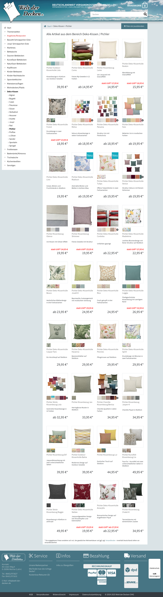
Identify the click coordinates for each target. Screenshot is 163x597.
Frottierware (10, 149)
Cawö (11, 102)
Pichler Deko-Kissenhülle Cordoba (107, 235)
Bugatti (11, 98)
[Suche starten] (145, 14)
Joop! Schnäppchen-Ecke (16, 43)
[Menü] (158, 560)
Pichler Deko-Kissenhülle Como (82, 69)
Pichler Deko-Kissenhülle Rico (107, 291)
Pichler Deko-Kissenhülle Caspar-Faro (57, 350)
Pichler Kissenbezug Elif (56, 454)
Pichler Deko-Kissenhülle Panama (107, 125)
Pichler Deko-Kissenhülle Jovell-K (82, 291)
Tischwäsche (11, 157)
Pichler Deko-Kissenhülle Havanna (82, 350)
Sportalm (12, 142)
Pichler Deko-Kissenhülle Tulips (107, 182)
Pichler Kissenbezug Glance (55, 235)
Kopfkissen (10, 67)
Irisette (11, 118)
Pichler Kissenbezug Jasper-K (130, 403)
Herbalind (13, 112)
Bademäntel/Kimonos (15, 153)
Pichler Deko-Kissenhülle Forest (57, 125)
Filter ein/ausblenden (134, 26)
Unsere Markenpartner (38, 565)
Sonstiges (9, 165)
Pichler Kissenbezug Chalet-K (130, 510)
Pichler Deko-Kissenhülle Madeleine (133, 235)
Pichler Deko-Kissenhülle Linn (57, 178)
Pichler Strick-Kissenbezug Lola (53, 403)
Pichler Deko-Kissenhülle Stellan (82, 510)
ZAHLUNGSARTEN (76, 7)
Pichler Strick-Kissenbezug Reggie (54, 510)
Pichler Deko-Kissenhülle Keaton (133, 64)
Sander (11, 139)
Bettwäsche (10, 51)
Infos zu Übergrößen (64, 565)
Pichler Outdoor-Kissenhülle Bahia (79, 456)
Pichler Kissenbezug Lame (105, 69)
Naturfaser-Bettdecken (15, 63)
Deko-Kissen (11, 91)
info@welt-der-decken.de (11, 581)
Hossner (12, 115)
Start (47, 26)
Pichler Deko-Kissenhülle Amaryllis (107, 506)
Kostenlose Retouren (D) (39, 574)
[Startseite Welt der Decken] (13, 557)
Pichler (11, 128)
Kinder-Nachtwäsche (14, 75)
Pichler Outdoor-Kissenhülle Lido (53, 69)
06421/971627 (11, 573)
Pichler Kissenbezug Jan (82, 402)
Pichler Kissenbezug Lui (107, 454)
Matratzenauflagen (13, 83)
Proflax (11, 132)
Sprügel (12, 145)
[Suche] (119, 14)
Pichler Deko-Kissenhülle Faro (133, 125)
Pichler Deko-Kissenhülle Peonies (107, 350)
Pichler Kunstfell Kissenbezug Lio (129, 456)
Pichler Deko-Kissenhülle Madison (82, 178)
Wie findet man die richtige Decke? (40, 570)
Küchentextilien (12, 161)
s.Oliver (12, 135)
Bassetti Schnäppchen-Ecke (17, 39)
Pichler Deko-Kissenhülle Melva (82, 125)
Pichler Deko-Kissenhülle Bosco (57, 291)
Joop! (11, 122)
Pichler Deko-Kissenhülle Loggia (133, 291)
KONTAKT (89, 7)
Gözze (11, 108)
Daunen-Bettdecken (14, 55)
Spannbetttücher (13, 79)
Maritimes (10, 47)
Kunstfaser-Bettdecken (15, 59)
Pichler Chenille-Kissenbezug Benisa (105, 403)
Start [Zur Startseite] (7, 27)
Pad (10, 125)
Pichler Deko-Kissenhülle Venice (133, 182)
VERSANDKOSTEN (59, 7)
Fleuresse (12, 105)
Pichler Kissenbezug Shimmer (80, 235)
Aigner (11, 95)
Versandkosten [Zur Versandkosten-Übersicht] (110, 540)
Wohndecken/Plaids (14, 87)
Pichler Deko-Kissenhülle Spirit (133, 350)
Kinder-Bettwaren (13, 71)
